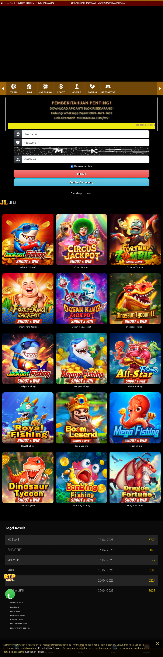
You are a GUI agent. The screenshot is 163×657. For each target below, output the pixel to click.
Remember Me (81, 166)
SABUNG (92, 92)
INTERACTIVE (108, 92)
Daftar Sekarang (81, 182)
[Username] (85, 134)
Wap (89, 193)
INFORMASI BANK (17, 615)
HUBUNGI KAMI (16, 619)
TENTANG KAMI (16, 603)
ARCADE (76, 92)
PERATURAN (15, 611)
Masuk (81, 173)
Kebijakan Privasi (34, 651)
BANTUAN (14, 607)
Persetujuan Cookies (49, 648)
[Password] (85, 142)
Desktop (76, 193)
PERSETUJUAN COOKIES (20, 628)
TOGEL (13, 92)
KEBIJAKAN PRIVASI (18, 624)
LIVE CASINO (45, 92)
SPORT (61, 92)
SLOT (29, 92)
